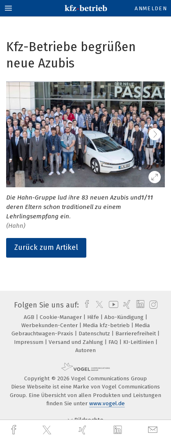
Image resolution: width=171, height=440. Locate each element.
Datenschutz (95, 333)
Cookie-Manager (61, 317)
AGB (30, 317)
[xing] (83, 430)
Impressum (29, 342)
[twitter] (47, 430)
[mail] (154, 430)
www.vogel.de (107, 403)
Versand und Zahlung (77, 342)
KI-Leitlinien (139, 342)
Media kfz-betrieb (107, 325)
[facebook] (14, 430)
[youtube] (112, 305)
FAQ (113, 342)
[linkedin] (118, 430)
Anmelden (151, 8)
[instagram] (152, 305)
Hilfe (94, 317)
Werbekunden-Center (50, 325)
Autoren (85, 350)
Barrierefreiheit (136, 333)
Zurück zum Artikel (46, 247)
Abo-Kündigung (124, 317)
